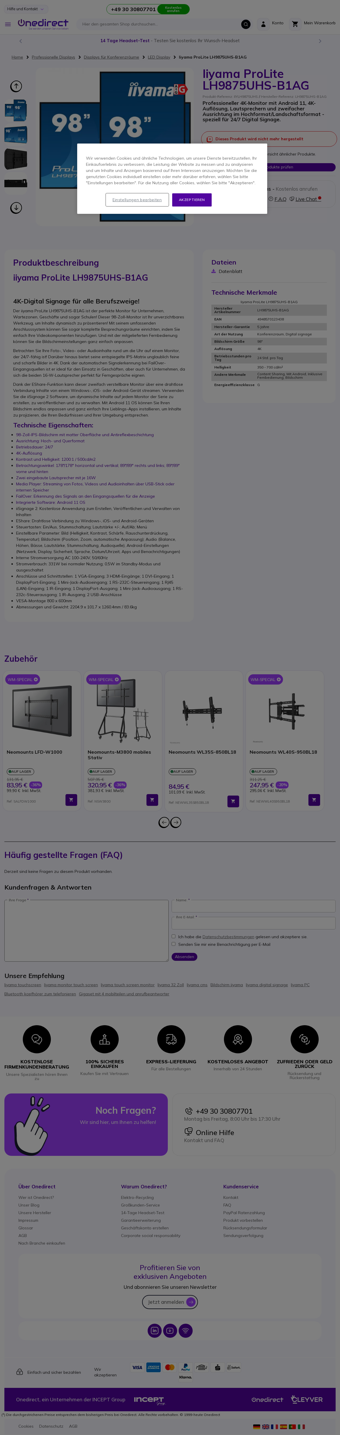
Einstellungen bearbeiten (137, 199)
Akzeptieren (192, 199)
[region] (172, 179)
